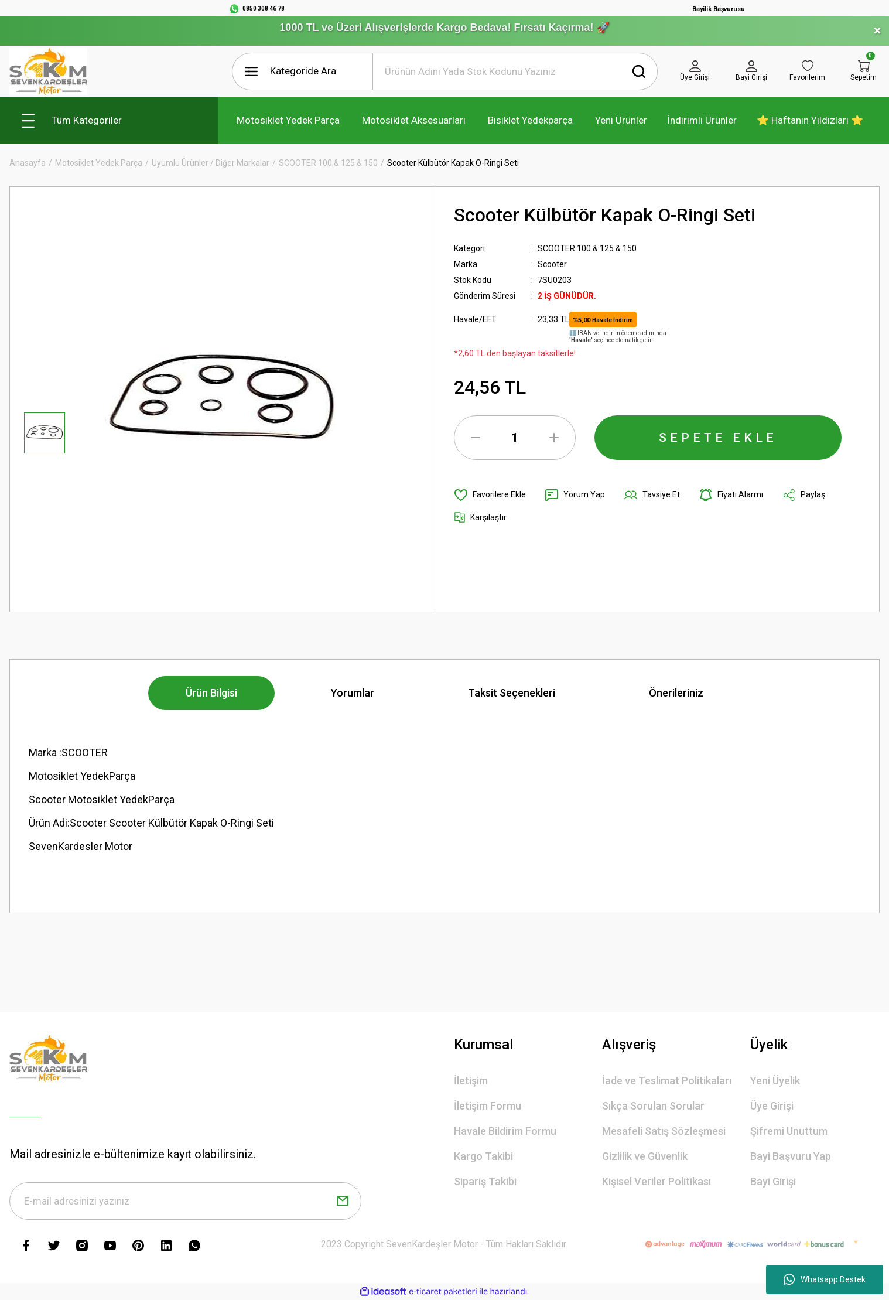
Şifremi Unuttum (789, 1131)
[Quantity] (515, 437)
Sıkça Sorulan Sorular (653, 1106)
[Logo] (48, 71)
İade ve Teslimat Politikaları (666, 1080)
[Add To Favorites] (490, 495)
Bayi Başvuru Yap (790, 1156)
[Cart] (864, 71)
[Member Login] (695, 71)
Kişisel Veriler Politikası (656, 1181)
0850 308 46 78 (263, 8)
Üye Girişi (772, 1106)
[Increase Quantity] (554, 437)
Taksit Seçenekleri (511, 693)
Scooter (552, 264)
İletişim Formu (487, 1106)
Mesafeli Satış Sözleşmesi (664, 1131)
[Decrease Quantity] (475, 437)
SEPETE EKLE (718, 438)
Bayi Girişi (773, 1181)
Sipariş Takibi (485, 1181)
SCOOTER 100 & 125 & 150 (587, 248)
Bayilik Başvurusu (718, 9)
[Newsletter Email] (185, 1201)
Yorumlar (352, 693)
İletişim (471, 1080)
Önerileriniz (676, 693)
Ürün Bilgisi (211, 693)
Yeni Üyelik (775, 1080)
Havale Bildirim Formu (505, 1131)
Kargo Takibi (483, 1156)
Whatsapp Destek (825, 1279)
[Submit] (342, 1201)
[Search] (515, 71)
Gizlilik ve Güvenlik (645, 1156)
